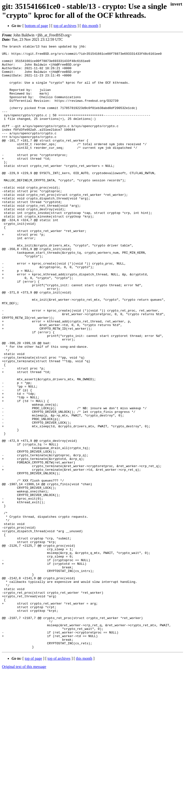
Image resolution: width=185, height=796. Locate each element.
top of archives (64, 26)
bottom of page (36, 26)
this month (90, 26)
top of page (33, 779)
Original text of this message (24, 787)
